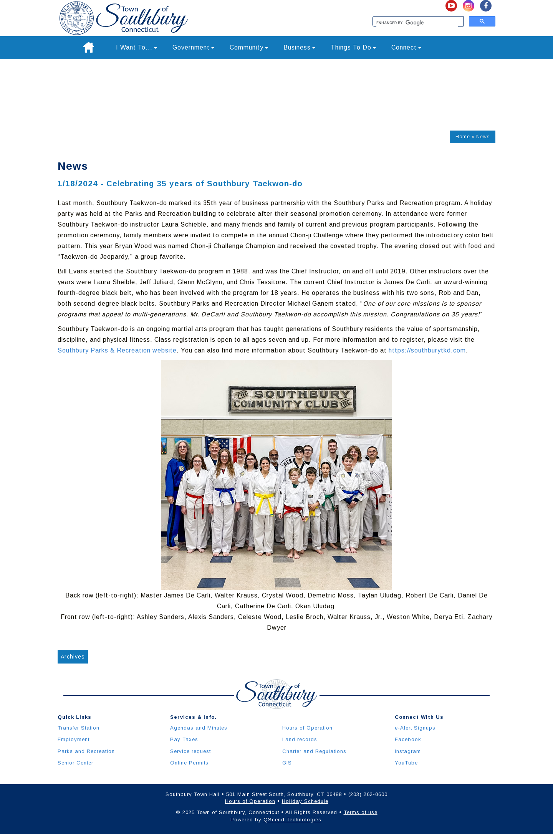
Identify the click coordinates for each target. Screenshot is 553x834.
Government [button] (193, 47)
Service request (190, 751)
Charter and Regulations (314, 751)
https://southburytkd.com (427, 350)
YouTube (406, 763)
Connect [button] (406, 47)
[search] (417, 23)
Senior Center (75, 763)
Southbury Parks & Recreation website (117, 350)
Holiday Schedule (305, 801)
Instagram (408, 751)
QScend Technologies (292, 819)
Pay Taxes (184, 739)
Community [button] (249, 47)
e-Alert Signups (415, 728)
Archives (73, 657)
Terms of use (360, 812)
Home (462, 136)
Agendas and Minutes (198, 728)
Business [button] (299, 47)
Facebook (408, 739)
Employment (73, 739)
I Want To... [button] (136, 47)
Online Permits (189, 763)
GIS (287, 763)
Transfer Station (78, 728)
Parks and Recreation (86, 751)
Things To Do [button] (353, 47)
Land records (299, 739)
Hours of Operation (307, 728)
